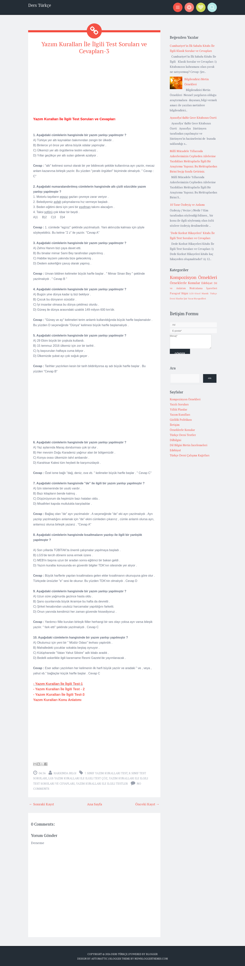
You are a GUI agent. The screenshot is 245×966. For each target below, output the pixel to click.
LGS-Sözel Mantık (199, 293)
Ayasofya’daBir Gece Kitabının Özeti (193, 117)
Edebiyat (207, 283)
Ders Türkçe (39, 5)
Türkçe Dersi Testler (183, 435)
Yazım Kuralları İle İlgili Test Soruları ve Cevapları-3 (94, 47)
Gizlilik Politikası (181, 419)
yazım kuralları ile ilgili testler (102, 783)
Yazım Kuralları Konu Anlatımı (57, 700)
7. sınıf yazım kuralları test (106, 773)
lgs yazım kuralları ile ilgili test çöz (77, 778)
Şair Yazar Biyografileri (195, 298)
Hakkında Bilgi (65, 773)
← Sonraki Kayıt (41, 804)
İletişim (174, 425)
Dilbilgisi (175, 440)
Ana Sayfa (94, 804)
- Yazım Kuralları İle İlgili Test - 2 (59, 689)
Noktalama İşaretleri (203, 288)
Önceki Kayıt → (147, 804)
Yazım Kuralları (180, 414)
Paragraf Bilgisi (179, 293)
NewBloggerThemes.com (151, 958)
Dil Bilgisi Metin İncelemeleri (188, 445)
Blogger (152, 954)
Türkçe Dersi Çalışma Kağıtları (189, 455)
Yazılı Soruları (179, 404)
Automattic (99, 958)
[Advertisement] (94, 84)
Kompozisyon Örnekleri (193, 277)
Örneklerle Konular (185, 282)
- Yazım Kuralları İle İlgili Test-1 (58, 684)
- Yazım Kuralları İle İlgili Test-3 (59, 694)
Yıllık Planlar (178, 409)
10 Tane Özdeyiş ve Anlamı (187, 204)
